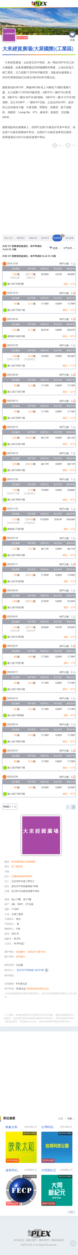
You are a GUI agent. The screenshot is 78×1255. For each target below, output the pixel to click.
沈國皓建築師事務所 (21, 876)
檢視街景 (45, 238)
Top (73, 1243)
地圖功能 (33, 238)
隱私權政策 (57, 1240)
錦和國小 (20, 956)
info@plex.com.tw (28, 1021)
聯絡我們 (44, 1240)
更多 (71, 1212)
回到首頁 (19, 1240)
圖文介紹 (8, 238)
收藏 (72, 33)
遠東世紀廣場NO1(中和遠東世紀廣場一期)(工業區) (13, 1170)
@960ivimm (64, 1021)
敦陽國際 (30, 861)
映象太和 (11, 1127)
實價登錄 (57, 237)
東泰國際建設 (18, 861)
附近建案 (70, 238)
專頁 (60, 145)
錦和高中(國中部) (36, 951)
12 (15, 806)
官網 (73, 145)
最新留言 (21, 238)
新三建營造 (17, 866)
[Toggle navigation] (4, 4)
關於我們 (32, 1240)
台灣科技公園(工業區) (49, 1127)
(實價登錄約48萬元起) (38, 988)
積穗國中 (20, 951)
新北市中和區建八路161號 (30, 970)
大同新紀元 (48, 1170)
